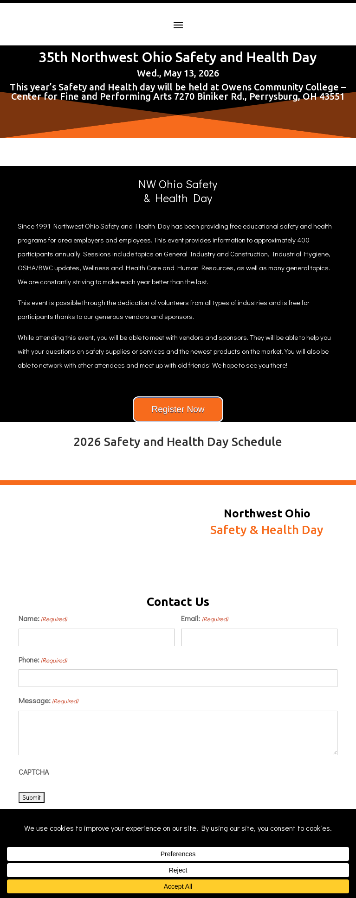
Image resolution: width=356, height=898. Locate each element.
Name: (43, 619)
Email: (204, 619)
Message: (48, 701)
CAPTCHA (34, 772)
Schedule (267, 569)
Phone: (43, 660)
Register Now (177, 409)
